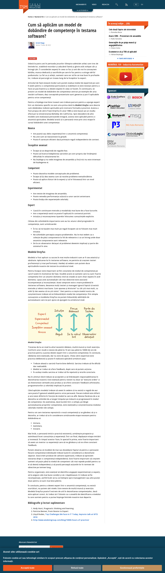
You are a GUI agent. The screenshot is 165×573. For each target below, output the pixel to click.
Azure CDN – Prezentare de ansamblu (125, 36)
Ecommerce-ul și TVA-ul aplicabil (123, 51)
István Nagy (40, 43)
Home (30, 17)
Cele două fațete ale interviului (122, 29)
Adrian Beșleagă (117, 54)
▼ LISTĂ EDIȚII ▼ (82, 10)
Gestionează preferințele (132, 568)
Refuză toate (77, 568)
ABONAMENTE (81, 4)
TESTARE (32, 58)
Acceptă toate (27, 568)
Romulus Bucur (116, 32)
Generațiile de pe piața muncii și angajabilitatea (122, 44)
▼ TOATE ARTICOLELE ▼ (125, 58)
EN (142, 4)
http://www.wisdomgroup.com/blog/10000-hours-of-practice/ (61, 520)
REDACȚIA (105, 4)
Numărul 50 (39, 17)
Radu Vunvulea (116, 39)
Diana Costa (115, 48)
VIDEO (94, 4)
